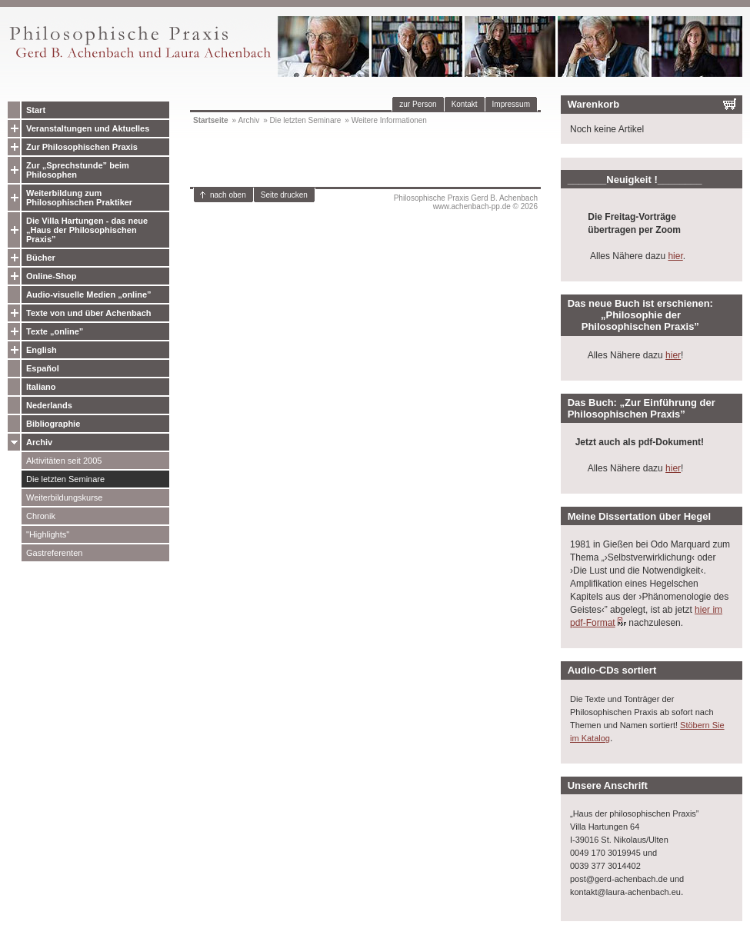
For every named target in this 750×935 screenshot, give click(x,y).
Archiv (39, 442)
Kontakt (465, 104)
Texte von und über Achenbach (89, 313)
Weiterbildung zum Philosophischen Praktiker (79, 197)
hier (675, 256)
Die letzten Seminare (65, 479)
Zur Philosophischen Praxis (82, 146)
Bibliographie (53, 423)
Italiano (41, 386)
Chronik (40, 516)
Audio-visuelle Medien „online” (89, 294)
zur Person (417, 104)
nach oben (228, 195)
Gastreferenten (54, 552)
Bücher (40, 257)
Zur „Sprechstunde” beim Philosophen (77, 170)
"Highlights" (47, 534)
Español (42, 368)
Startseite (210, 120)
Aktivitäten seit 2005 (64, 460)
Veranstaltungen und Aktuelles (87, 128)
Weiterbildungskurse (64, 497)
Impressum (511, 104)
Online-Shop (51, 276)
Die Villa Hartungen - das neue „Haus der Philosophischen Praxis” (87, 230)
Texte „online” (54, 331)
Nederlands (49, 405)
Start (35, 110)
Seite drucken (284, 195)
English (41, 349)
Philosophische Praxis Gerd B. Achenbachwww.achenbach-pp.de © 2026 (466, 202)
